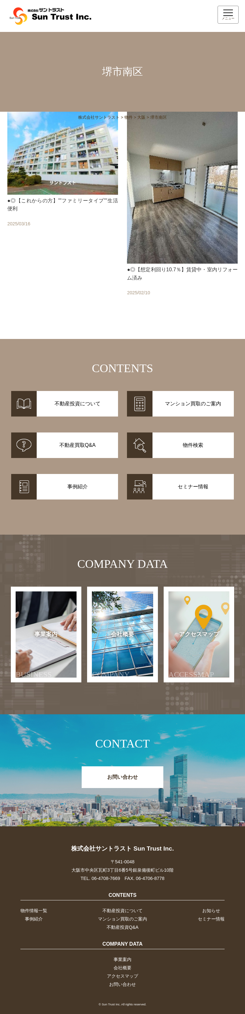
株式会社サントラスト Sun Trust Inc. (122, 848)
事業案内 (37, 655)
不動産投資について (122, 910)
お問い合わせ (122, 777)
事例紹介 (34, 918)
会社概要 (113, 655)
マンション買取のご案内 (122, 918)
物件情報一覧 (33, 910)
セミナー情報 (211, 918)
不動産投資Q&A (122, 927)
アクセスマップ (193, 655)
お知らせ (211, 910)
